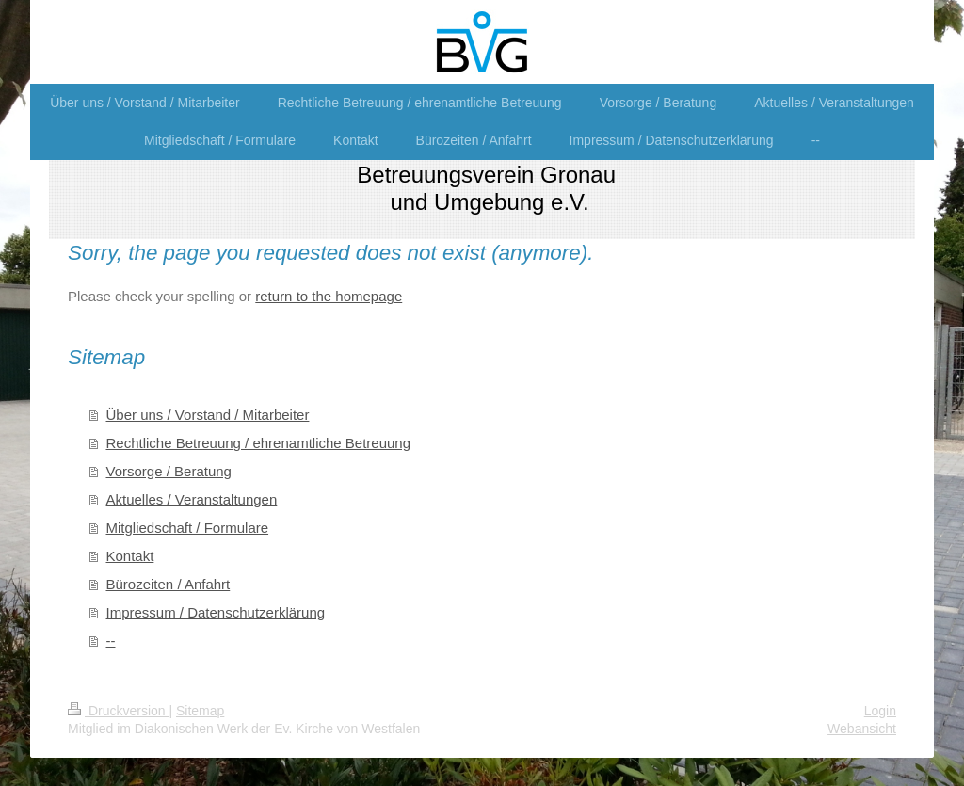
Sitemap (200, 710)
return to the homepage (328, 296)
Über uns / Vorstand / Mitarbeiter (208, 415)
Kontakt (130, 556)
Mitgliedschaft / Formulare (187, 528)
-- (111, 641)
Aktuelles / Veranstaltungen (192, 499)
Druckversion (118, 710)
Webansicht (861, 728)
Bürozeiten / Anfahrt (168, 584)
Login (880, 710)
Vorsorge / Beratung (169, 471)
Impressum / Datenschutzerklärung (216, 612)
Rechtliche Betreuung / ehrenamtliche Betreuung (258, 443)
